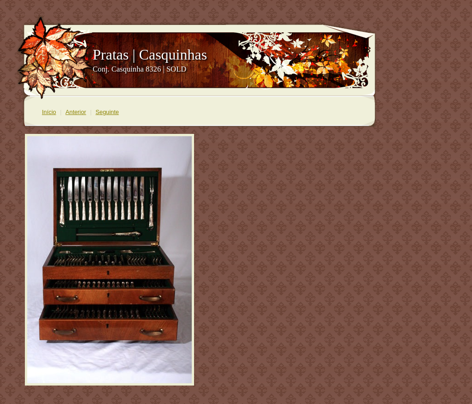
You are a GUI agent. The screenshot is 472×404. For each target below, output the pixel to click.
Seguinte (107, 112)
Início (49, 112)
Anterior (75, 112)
